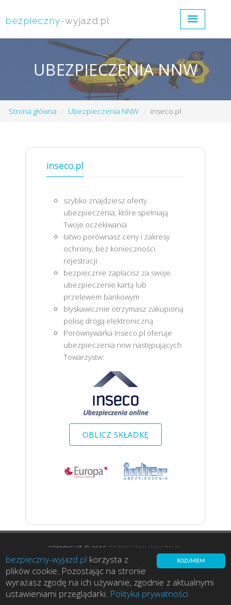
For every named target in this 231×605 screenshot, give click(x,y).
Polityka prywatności (149, 594)
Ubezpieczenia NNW (103, 111)
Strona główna (33, 111)
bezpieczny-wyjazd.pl (46, 559)
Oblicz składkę (115, 434)
